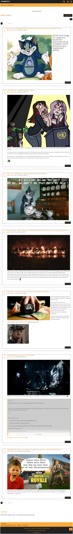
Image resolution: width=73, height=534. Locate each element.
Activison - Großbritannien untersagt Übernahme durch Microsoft (26, 173)
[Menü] (71, 1)
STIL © (36, 532)
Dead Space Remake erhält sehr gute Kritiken (20, 355)
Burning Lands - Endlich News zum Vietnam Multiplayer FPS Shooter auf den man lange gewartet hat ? (38, 230)
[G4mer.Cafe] (5, 1)
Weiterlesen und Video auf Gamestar (16, 437)
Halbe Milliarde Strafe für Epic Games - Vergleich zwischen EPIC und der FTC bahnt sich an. (34, 449)
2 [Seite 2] (3, 23)
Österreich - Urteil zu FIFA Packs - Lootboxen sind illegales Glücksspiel (28, 292)
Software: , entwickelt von (36, 528)
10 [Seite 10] (8, 23)
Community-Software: (36, 530)
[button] (68, 15)
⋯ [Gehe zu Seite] (5, 23)
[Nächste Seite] (10, 23)
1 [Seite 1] (1, 23)
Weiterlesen (67, 82)
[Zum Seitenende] (70, 529)
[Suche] (64, 1)
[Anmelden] (67, 1)
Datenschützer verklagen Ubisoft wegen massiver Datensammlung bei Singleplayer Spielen (34, 28)
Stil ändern (3, 523)
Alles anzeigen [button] (39, 434)
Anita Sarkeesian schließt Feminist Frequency (20, 90)
